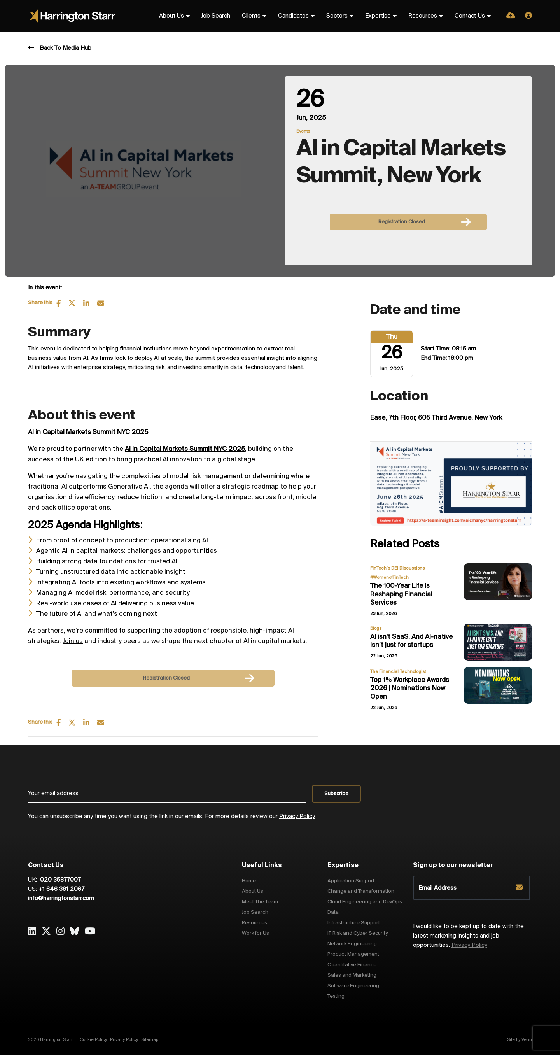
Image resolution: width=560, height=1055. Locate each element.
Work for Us (255, 933)
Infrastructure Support (353, 923)
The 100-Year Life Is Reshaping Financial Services (401, 594)
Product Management (353, 954)
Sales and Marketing (351, 975)
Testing (336, 996)
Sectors (337, 16)
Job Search (215, 16)
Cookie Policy (93, 1039)
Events (303, 131)
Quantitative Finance (351, 965)
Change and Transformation (360, 891)
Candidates (293, 16)
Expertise (378, 16)
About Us (171, 16)
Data (333, 912)
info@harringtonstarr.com (61, 899)
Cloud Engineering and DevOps (364, 902)
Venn (527, 1039)
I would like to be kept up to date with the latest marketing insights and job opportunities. (468, 936)
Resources (422, 16)
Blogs (376, 628)
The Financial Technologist (398, 671)
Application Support (350, 881)
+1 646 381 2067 (61, 889)
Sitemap (149, 1039)
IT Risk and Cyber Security (357, 933)
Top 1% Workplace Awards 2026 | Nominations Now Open (409, 688)
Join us (73, 641)
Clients (251, 16)
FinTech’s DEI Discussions (397, 568)
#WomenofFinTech (389, 577)
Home (249, 881)
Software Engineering (353, 986)
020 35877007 (59, 880)
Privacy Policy (297, 816)
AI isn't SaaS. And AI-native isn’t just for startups (411, 641)
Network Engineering (352, 944)
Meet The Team (260, 902)
